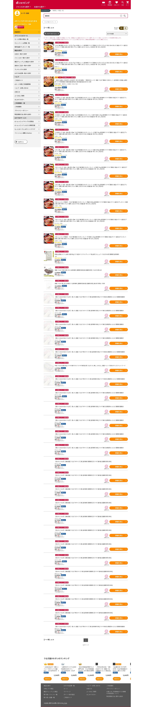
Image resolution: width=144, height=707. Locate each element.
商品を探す (47, 683)
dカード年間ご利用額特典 (23, 84)
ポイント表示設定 (69, 692)
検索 (124, 15)
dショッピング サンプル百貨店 (24, 121)
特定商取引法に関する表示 (23, 114)
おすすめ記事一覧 (69, 683)
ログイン (21, 142)
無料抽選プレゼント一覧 (22, 47)
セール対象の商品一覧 (21, 39)
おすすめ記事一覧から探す (23, 73)
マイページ (67, 689)
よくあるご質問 (19, 96)
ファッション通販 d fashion (23, 133)
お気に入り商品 (48, 686)
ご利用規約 (18, 107)
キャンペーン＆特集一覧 (22, 43)
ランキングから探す (21, 69)
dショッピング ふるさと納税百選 (25, 125)
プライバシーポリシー (21, 110)
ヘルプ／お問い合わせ (21, 88)
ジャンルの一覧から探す (22, 58)
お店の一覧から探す (21, 54)
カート (66, 686)
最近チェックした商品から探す (24, 62)
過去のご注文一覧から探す (23, 65)
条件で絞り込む (52, 34)
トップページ (45, 10)
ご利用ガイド (19, 80)
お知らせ (17, 92)
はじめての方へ (19, 100)
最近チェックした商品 (50, 689)
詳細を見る (119, 54)
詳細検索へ (18, 32)
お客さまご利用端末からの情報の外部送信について (116, 690)
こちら (65, 700)
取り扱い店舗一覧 (49, 695)
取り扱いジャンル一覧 (50, 692)
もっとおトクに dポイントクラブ (25, 129)
